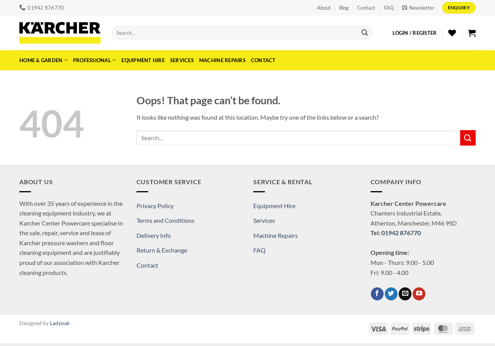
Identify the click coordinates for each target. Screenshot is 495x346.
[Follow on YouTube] (419, 293)
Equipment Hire (143, 60)
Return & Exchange (162, 250)
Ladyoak (60, 323)
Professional (94, 60)
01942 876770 (401, 232)
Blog (344, 8)
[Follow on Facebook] (377, 293)
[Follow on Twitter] (391, 293)
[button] (418, 8)
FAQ (389, 8)
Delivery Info (154, 235)
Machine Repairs (222, 60)
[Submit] (364, 32)
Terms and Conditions (166, 220)
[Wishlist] (452, 32)
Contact (366, 8)
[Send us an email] (405, 293)
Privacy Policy (155, 205)
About (324, 8)
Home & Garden (43, 60)
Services (182, 60)
